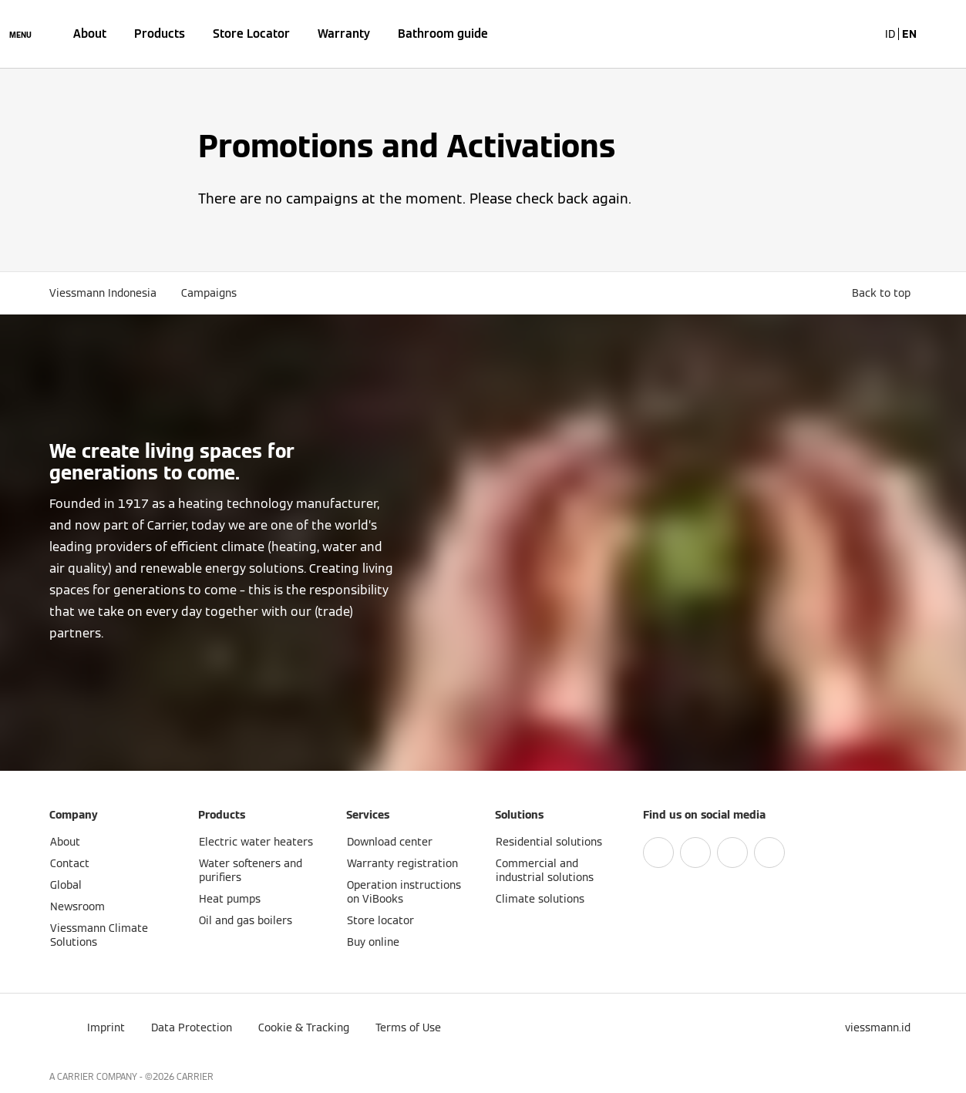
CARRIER (195, 1076)
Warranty (344, 33)
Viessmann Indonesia (103, 293)
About (89, 33)
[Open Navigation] (20, 34)
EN (909, 34)
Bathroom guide (443, 33)
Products (159, 33)
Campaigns (209, 293)
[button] (884, 293)
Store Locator (251, 33)
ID (890, 34)
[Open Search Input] (858, 33)
